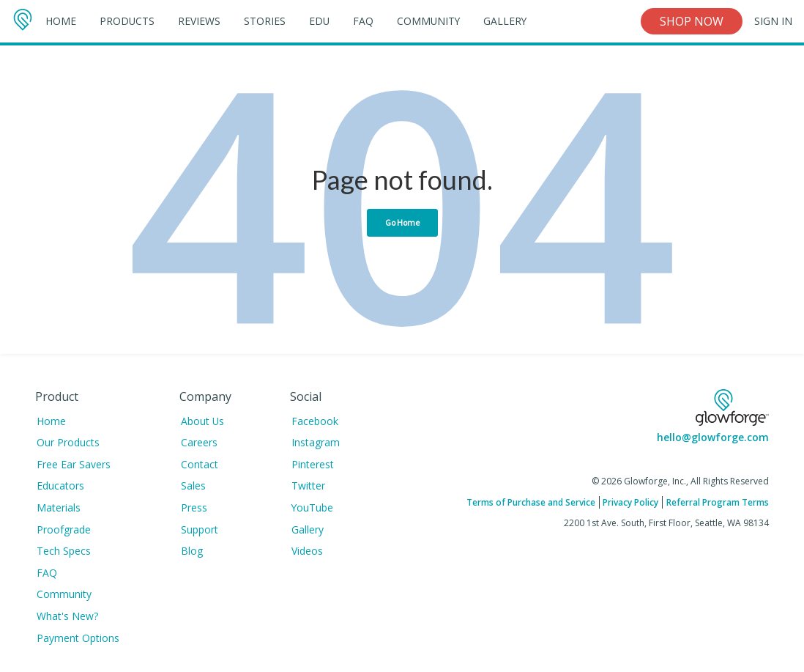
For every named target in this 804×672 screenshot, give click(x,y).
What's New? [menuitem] (67, 616)
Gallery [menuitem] (307, 529)
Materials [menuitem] (59, 507)
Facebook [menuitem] (314, 421)
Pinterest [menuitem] (312, 464)
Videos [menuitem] (307, 551)
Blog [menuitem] (192, 551)
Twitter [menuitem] (308, 485)
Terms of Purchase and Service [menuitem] (530, 502)
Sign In (773, 21)
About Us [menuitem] (202, 421)
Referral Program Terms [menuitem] (717, 502)
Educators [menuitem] (60, 485)
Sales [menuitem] (193, 485)
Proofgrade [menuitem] (64, 529)
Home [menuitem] (51, 421)
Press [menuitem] (194, 507)
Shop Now (691, 21)
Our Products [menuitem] (68, 442)
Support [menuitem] (199, 529)
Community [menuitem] (64, 594)
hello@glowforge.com (713, 437)
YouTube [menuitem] (312, 507)
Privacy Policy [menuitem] (630, 502)
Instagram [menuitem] (315, 442)
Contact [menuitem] (199, 464)
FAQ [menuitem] (47, 573)
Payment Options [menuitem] (78, 638)
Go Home (402, 222)
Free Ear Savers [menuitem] (74, 464)
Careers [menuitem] (199, 442)
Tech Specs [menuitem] (64, 551)
